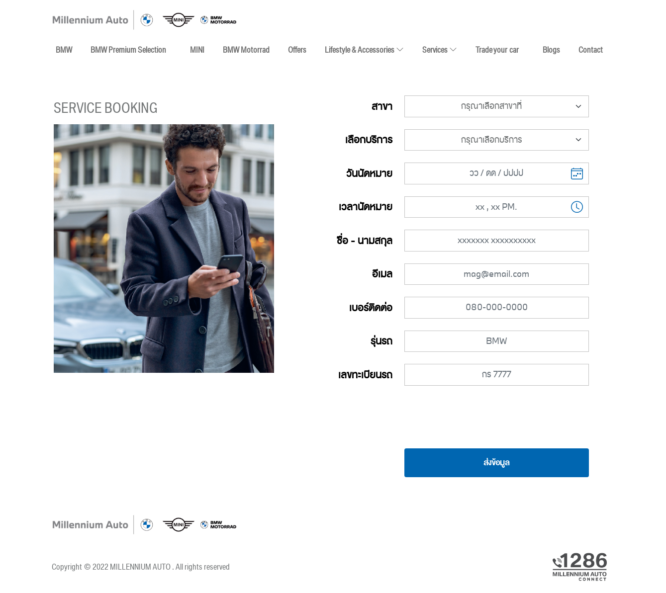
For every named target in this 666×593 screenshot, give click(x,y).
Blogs (551, 50)
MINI (197, 50)
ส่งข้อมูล (496, 462)
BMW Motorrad (246, 50)
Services (439, 50)
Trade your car (497, 50)
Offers (297, 50)
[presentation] (496, 417)
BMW (64, 50)
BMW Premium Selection (128, 50)
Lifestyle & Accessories (364, 48)
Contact (590, 50)
